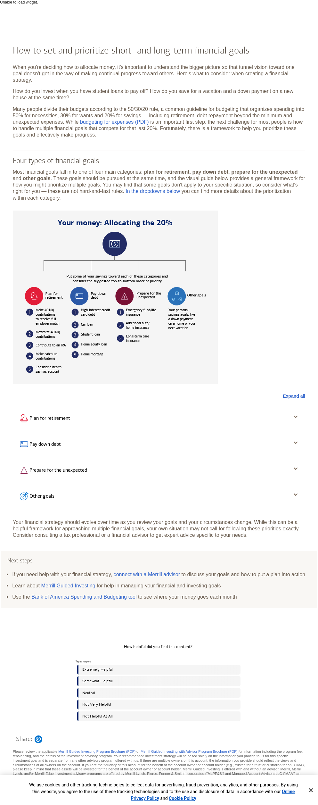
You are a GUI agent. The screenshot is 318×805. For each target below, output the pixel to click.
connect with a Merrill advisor (147, 574)
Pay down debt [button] (45, 444)
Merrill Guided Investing (68, 585)
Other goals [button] (41, 496)
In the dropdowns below (153, 191)
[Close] (311, 790)
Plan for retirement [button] (49, 418)
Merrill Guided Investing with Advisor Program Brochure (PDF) (189, 751)
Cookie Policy (182, 798)
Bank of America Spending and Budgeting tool (83, 597)
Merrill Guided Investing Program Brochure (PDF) (96, 751)
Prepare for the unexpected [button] (58, 470)
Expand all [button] (294, 396)
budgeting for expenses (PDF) (114, 122)
